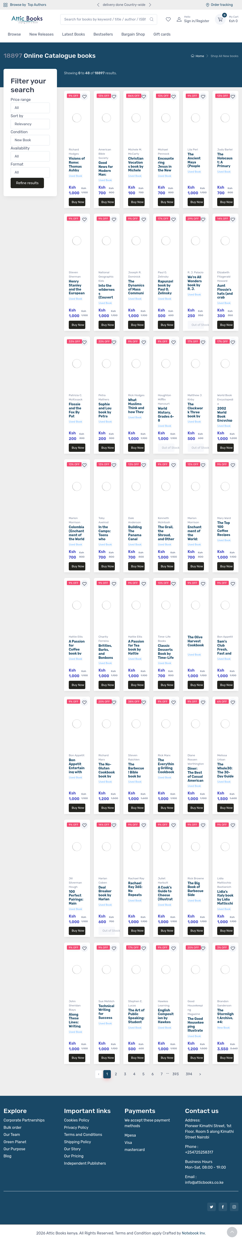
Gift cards (161, 34)
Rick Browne (196, 878)
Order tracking (219, 5)
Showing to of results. (90, 73)
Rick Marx (164, 755)
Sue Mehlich (107, 1001)
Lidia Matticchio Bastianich (224, 883)
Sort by (17, 116)
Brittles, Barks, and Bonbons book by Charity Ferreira (106, 658)
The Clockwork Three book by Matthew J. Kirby (195, 414)
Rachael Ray (136, 878)
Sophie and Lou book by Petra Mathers (105, 412)
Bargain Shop (133, 34)
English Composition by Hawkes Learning (166, 1018)
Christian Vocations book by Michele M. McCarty (135, 168)
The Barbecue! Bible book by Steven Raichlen (136, 774)
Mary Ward (224, 518)
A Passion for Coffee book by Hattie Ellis (77, 651)
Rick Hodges (136, 395)
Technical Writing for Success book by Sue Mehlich (106, 1018)
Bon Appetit (225, 636)
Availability (20, 148)
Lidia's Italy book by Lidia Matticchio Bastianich (225, 904)
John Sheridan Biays (75, 1005)
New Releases (41, 34)
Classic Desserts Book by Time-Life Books (166, 654)
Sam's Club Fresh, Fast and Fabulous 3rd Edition (224, 653)
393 (176, 1074)
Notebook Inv (193, 1233)
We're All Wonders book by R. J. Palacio (195, 285)
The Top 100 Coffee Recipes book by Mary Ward (223, 535)
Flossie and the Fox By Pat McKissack (76, 414)
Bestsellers (103, 34)
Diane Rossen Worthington (196, 759)
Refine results (27, 183)
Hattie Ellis (76, 636)
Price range (21, 99)
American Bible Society (105, 154)
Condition (19, 132)
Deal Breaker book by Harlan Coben (105, 895)
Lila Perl (193, 149)
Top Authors (37, 5)
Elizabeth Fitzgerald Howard (223, 276)
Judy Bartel (225, 149)
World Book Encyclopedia (225, 399)
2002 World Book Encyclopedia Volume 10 (224, 420)
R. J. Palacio (195, 272)
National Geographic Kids (106, 276)
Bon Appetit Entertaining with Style (77, 768)
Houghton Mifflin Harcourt (164, 399)
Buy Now (78, 202)
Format (17, 164)
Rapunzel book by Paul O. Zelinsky (165, 287)
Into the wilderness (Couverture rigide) (107, 295)
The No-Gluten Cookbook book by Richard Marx (107, 774)
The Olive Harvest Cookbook (196, 641)
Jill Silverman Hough (75, 883)
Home (197, 56)
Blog (7, 1156)
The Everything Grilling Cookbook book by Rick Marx (166, 770)
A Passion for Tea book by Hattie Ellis (136, 649)
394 (189, 1074)
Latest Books (73, 34)
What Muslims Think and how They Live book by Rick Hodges (136, 412)
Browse (14, 34)
